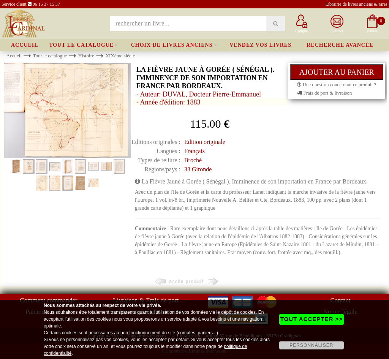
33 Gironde (198, 169)
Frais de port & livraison (324, 93)
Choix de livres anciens (172, 45)
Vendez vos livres (260, 45)
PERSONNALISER (311, 345)
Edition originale (204, 142)
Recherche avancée (340, 45)
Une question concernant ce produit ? (336, 84)
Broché (193, 160)
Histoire (86, 56)
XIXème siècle (120, 56)
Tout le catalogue (81, 45)
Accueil (24, 45)
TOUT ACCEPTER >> (311, 319)
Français (194, 151)
